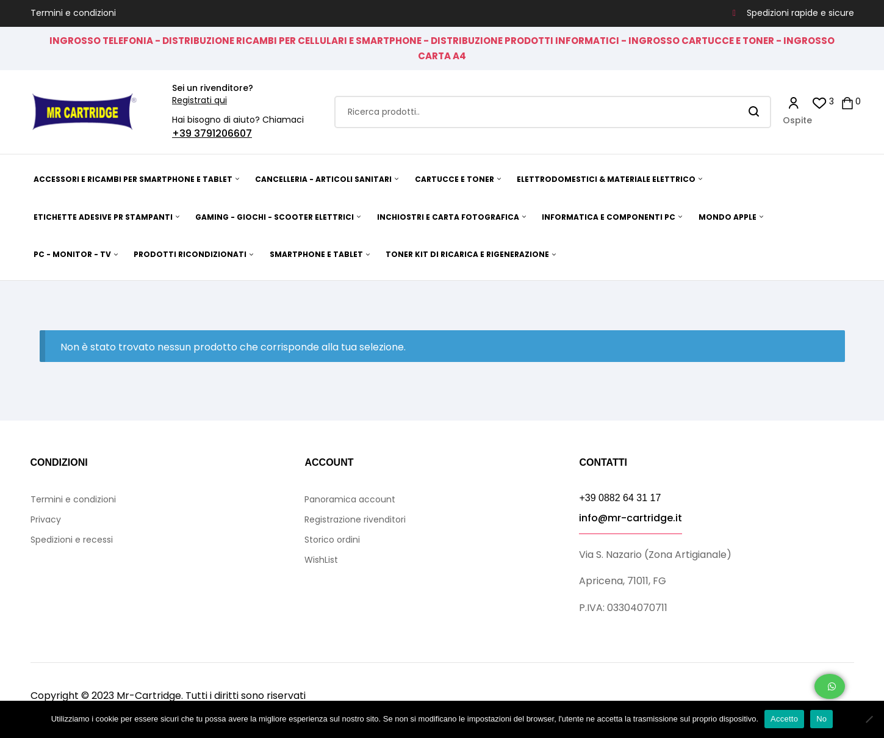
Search (754, 112)
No (821, 718)
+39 (183, 133)
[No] (869, 719)
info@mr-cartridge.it (630, 518)
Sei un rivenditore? (212, 88)
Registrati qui (199, 100)
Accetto (784, 718)
